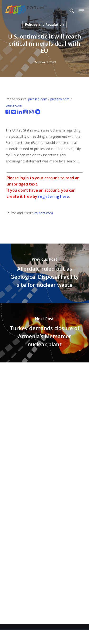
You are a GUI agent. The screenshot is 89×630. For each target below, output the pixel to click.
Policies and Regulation (44, 24)
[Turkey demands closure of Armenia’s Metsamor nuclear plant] (44, 332)
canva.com (13, 105)
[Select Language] (59, 10)
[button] (81, 10)
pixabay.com (60, 99)
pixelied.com (37, 99)
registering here (53, 196)
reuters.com (43, 213)
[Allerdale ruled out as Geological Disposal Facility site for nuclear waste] (44, 273)
